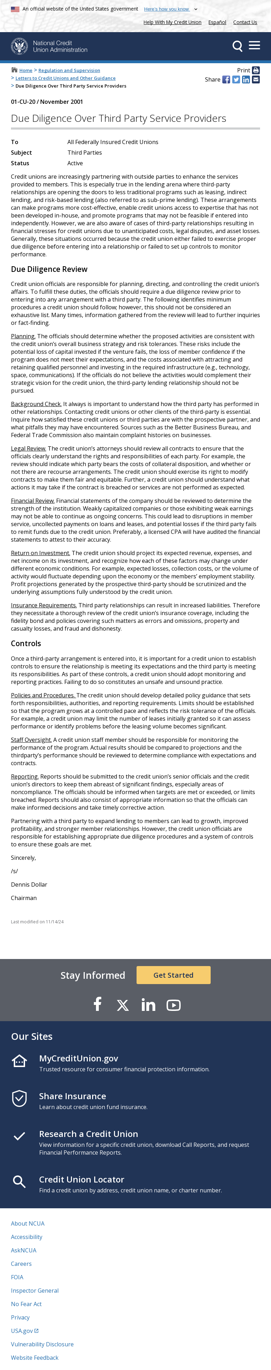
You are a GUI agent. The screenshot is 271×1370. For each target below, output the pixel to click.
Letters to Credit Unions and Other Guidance (66, 78)
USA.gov (22, 1331)
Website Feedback (35, 1358)
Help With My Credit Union (171, 21)
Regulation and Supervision (69, 70)
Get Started (173, 975)
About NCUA (27, 1223)
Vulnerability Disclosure (42, 1344)
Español (217, 22)
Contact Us (245, 22)
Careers (21, 1264)
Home (25, 70)
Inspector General (35, 1290)
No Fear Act (26, 1304)
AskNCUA (23, 1250)
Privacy (20, 1317)
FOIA (17, 1277)
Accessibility (26, 1237)
